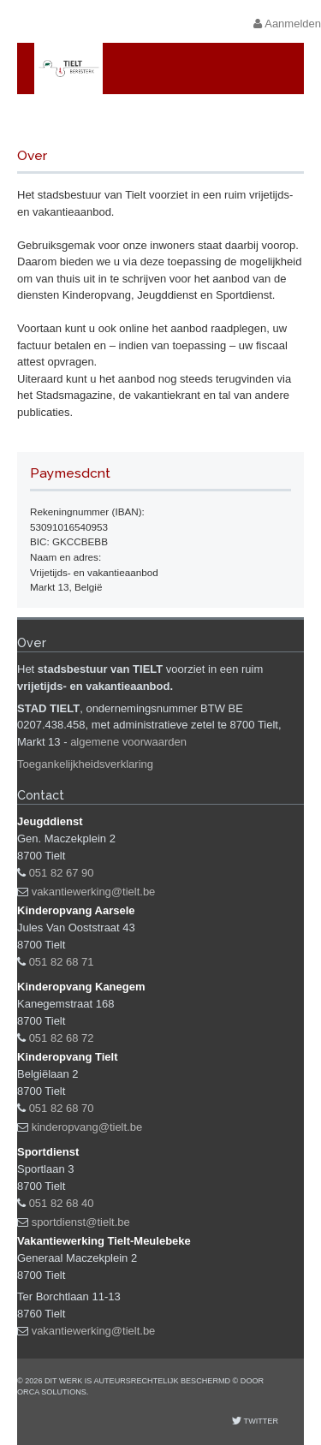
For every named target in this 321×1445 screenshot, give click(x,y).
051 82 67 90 (61, 872)
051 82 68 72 (61, 1038)
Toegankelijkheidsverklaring (85, 764)
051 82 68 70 (61, 1108)
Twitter (259, 1421)
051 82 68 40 (61, 1203)
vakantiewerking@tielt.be (94, 891)
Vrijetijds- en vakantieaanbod (178, 119)
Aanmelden (287, 23)
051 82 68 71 (61, 961)
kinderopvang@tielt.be (87, 1127)
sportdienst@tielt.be (81, 1222)
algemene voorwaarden (128, 741)
